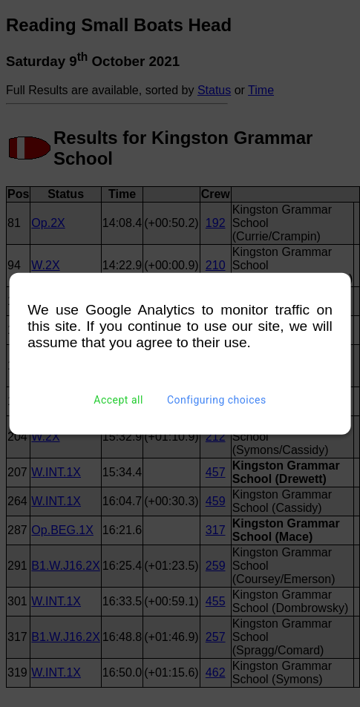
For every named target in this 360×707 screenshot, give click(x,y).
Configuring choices (216, 399)
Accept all (118, 399)
